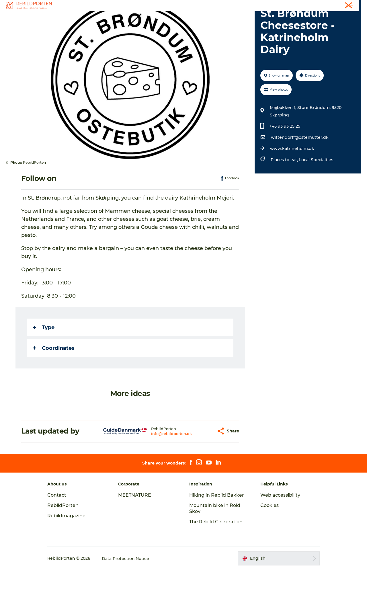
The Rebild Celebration (216, 549)
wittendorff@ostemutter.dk (300, 164)
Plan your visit (250, 18)
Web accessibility (280, 522)
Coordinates (54, 375)
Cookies (269, 532)
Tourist (336, 5)
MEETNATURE (135, 522)
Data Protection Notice (126, 585)
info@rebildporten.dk (160, 461)
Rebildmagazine (67, 543)
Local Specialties (316, 187)
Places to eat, (285, 187)
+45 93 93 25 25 (285, 153)
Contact (354, 5)
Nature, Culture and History (196, 18)
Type (43, 355)
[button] (201, 458)
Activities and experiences (130, 18)
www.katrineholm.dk (292, 175)
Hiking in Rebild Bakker (216, 522)
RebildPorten (63, 532)
